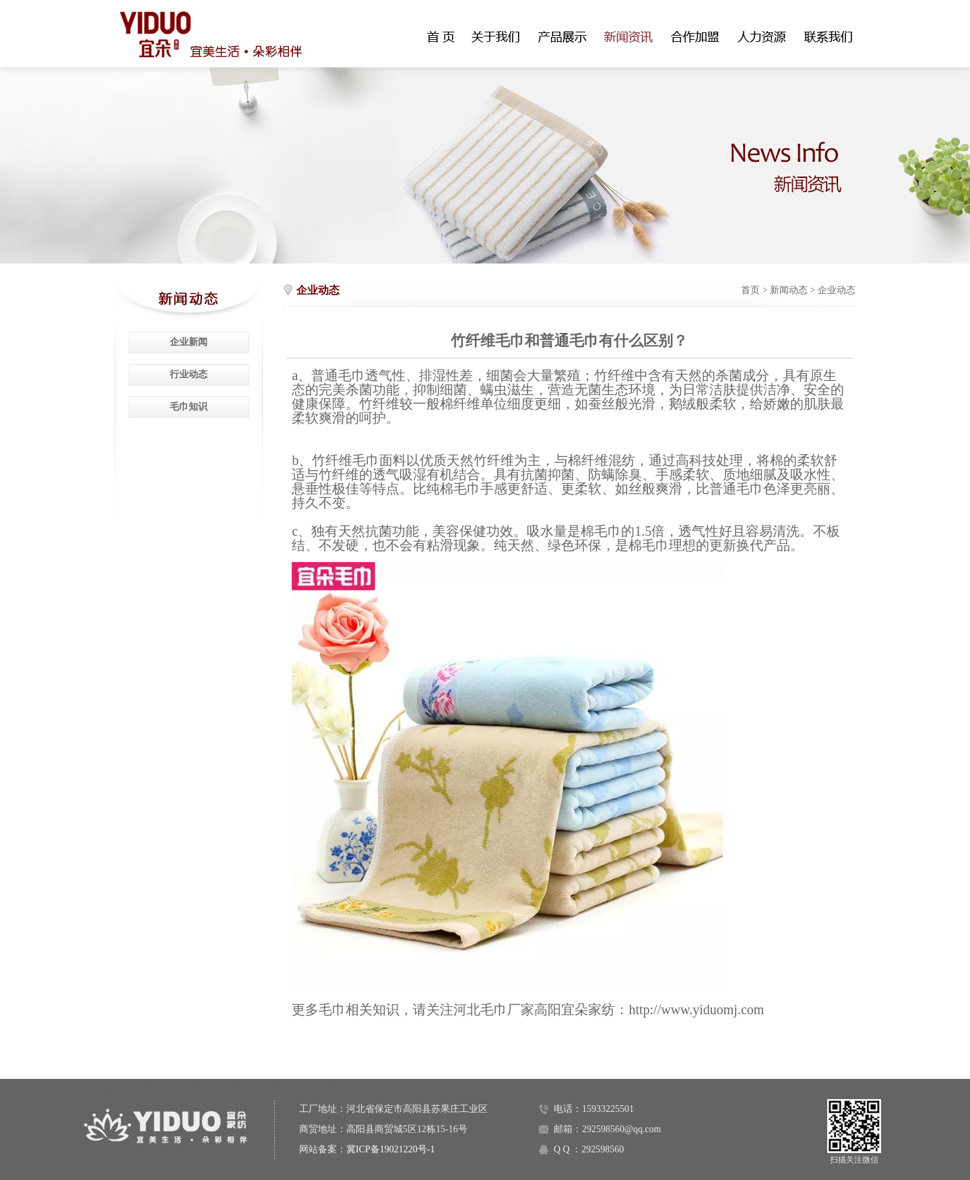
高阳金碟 (363, 1089)
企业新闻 (188, 342)
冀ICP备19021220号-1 (390, 1149)
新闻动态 (789, 290)
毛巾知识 (188, 407)
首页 (750, 290)
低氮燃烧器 (265, 1089)
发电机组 (192, 1089)
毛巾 (351, 375)
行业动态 (188, 374)
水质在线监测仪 (316, 1089)
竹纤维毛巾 (345, 460)
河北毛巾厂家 (493, 1009)
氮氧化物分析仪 (110, 1089)
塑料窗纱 (157, 1089)
